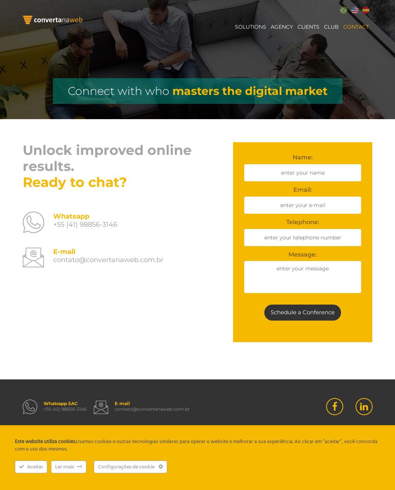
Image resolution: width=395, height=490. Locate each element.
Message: (303, 254)
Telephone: (302, 222)
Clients (308, 26)
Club (331, 26)
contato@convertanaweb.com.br (108, 260)
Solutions (250, 26)
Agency (282, 26)
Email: (302, 189)
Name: (303, 157)
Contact (356, 26)
